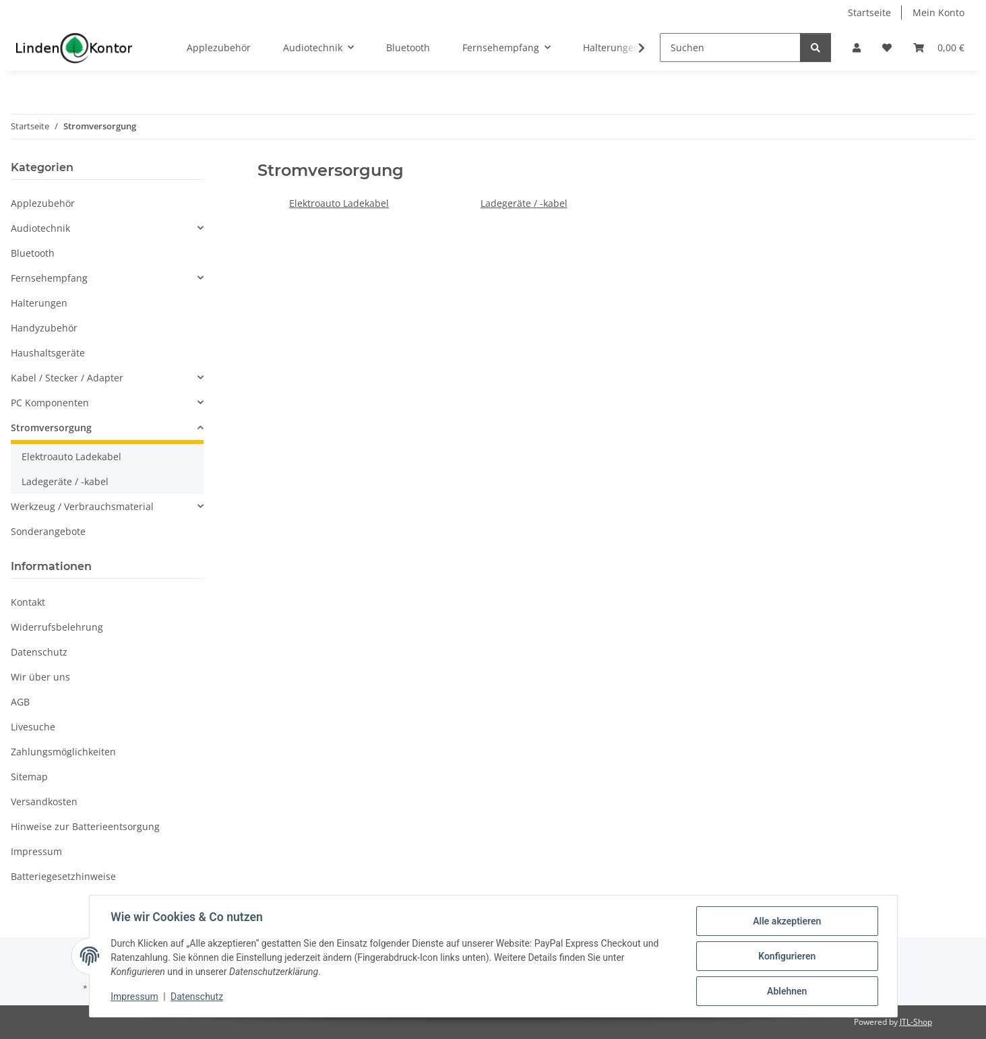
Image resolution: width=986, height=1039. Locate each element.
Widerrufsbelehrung (57, 627)
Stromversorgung (51, 427)
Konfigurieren (786, 956)
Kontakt (28, 602)
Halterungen (39, 302)
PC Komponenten (50, 402)
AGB (20, 701)
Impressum (134, 997)
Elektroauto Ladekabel (339, 203)
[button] (856, 47)
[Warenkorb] (938, 47)
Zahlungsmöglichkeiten (63, 751)
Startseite (869, 12)
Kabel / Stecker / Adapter (67, 377)
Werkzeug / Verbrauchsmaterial (82, 506)
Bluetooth (33, 253)
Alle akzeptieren (787, 921)
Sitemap (29, 776)
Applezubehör (43, 203)
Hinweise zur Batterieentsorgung (85, 826)
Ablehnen (787, 991)
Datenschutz (197, 997)
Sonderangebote (48, 531)
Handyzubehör (44, 327)
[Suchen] (730, 47)
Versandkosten (44, 801)
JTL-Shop (916, 1022)
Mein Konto (938, 12)
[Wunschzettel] (886, 47)
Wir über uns (40, 676)
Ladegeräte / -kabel (524, 203)
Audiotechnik (40, 228)
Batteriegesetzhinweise (63, 876)
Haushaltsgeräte (48, 352)
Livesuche (33, 726)
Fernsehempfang (49, 278)
